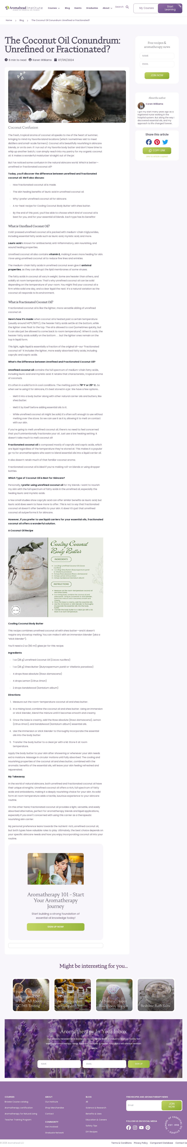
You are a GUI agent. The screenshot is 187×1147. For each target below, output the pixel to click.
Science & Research (96, 1108)
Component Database (161, 1143)
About (108, 8)
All (87, 1102)
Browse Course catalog (16, 1102)
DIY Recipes (91, 1132)
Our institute (51, 1102)
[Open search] (122, 7)
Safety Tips (91, 1126)
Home (9, 20)
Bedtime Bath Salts (155, 1005)
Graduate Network (54, 1133)
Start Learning (170, 8)
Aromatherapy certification (19, 1108)
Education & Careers (96, 1120)
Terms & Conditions (121, 1143)
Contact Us (181, 1143)
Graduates (92, 8)
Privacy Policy (141, 1143)
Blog (67, 8)
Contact (49, 1114)
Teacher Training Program (18, 1120)
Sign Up (139, 1064)
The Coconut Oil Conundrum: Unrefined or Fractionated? (60, 20)
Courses (54, 8)
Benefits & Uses (94, 1114)
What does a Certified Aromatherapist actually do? (69, 998)
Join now (157, 75)
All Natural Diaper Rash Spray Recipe (113, 1003)
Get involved (51, 1127)
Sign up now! (55, 927)
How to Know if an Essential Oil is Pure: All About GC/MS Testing (29, 998)
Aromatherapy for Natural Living (21, 1114)
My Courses (146, 8)
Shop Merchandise (54, 1108)
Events (78, 8)
